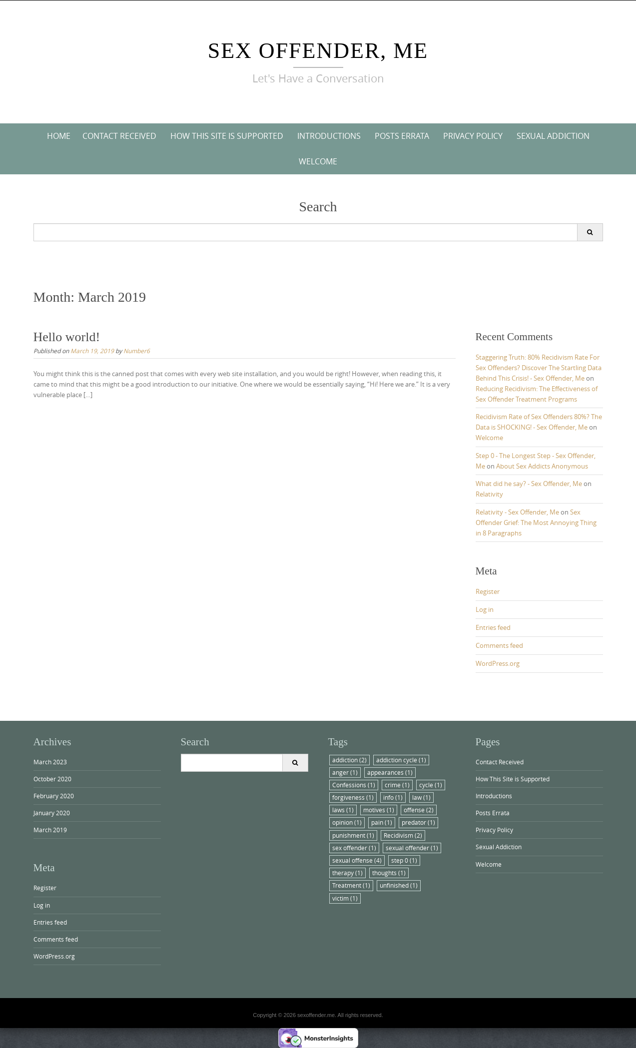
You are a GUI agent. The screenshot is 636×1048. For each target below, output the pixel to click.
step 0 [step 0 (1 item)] (404, 860)
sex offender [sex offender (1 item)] (354, 848)
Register (488, 591)
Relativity (489, 494)
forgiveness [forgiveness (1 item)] (353, 797)
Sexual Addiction (553, 135)
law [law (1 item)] (421, 797)
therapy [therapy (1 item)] (347, 873)
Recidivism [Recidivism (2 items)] (403, 835)
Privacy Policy (473, 135)
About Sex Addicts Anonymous (542, 466)
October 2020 (52, 779)
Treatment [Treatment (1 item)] (351, 885)
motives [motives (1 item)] (378, 810)
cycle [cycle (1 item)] (430, 785)
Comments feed (499, 645)
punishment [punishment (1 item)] (353, 835)
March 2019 (50, 830)
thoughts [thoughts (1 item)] (389, 873)
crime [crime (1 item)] (397, 785)
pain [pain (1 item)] (381, 822)
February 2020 (53, 796)
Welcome (318, 161)
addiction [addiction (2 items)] (349, 760)
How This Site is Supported (226, 135)
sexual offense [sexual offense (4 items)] (357, 860)
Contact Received (119, 135)
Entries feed (493, 627)
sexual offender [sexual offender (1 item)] (412, 848)
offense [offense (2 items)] (419, 810)
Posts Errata (402, 135)
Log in (485, 609)
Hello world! (66, 337)
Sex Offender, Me (318, 50)
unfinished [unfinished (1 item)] (399, 885)
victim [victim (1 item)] (345, 898)
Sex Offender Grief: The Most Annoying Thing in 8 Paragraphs (536, 522)
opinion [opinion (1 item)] (347, 822)
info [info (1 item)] (393, 797)
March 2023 (50, 762)
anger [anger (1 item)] (345, 772)
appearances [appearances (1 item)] (390, 772)
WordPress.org (498, 663)
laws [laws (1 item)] (343, 810)
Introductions (329, 135)
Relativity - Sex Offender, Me (517, 512)
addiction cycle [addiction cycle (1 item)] (401, 760)
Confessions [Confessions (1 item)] (353, 785)
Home (58, 135)
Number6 (136, 351)
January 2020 (51, 813)
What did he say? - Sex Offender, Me (529, 483)
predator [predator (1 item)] (418, 822)
